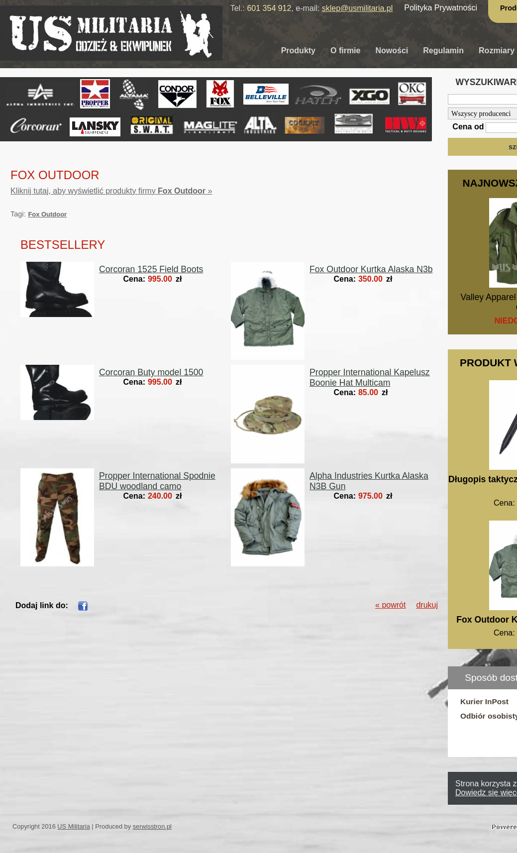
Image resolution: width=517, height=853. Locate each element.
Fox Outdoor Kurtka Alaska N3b (371, 269)
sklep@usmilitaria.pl (357, 8)
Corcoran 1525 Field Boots (151, 269)
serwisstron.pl (152, 826)
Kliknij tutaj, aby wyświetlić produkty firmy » (111, 191)
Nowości (391, 50)
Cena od (468, 126)
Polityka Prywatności (440, 7)
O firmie (345, 50)
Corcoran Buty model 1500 (151, 372)
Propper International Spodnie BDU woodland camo (157, 481)
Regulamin (443, 50)
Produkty (298, 50)
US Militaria (73, 826)
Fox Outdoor (47, 214)
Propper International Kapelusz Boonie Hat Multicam (370, 377)
